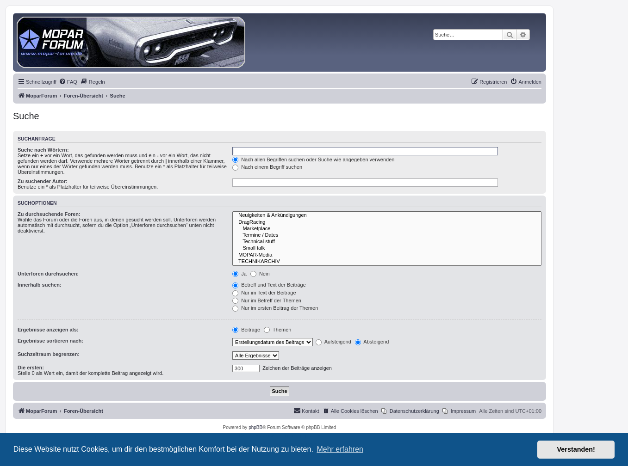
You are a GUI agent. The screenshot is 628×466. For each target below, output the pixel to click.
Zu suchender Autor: (43, 181)
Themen (277, 329)
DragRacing (387, 222)
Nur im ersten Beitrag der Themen (275, 308)
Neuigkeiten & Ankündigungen (387, 215)
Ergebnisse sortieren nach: (50, 340)
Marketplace (387, 229)
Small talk (387, 248)
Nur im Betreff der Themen (266, 300)
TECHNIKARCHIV (387, 261)
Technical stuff (387, 242)
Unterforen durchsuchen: (48, 273)
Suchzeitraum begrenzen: (49, 354)
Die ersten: (31, 367)
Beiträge (246, 329)
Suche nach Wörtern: (43, 150)
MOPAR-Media (387, 255)
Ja (239, 273)
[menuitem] (68, 81)
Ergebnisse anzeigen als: (48, 329)
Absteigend (372, 341)
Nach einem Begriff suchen (267, 167)
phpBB (255, 427)
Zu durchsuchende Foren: (49, 214)
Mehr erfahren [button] (340, 449)
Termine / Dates (387, 235)
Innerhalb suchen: (40, 285)
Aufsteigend (333, 341)
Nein (260, 273)
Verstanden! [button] (576, 449)
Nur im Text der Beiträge (264, 292)
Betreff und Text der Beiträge (269, 285)
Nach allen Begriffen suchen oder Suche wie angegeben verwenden (313, 159)
